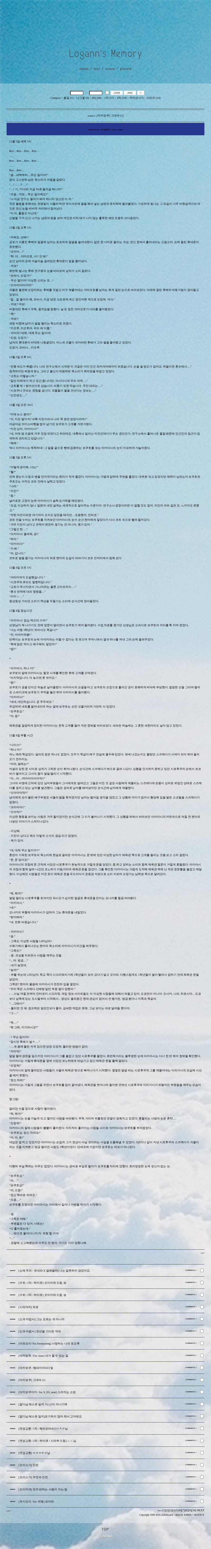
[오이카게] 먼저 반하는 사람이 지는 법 (42, 1489)
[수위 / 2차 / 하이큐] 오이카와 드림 (40, 1282)
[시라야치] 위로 (28, 1307)
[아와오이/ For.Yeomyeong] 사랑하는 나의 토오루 (49, 1343)
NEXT (200, 1510)
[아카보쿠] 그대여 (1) (31, 1380)
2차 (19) (122, 97)
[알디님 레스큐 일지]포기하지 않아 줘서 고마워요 (50, 1416)
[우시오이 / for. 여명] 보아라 (36, 1501)
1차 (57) (109, 97)
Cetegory (55, 97)
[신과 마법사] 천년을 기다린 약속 (39, 1331)
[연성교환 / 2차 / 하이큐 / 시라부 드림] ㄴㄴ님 (47, 1440)
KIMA (187, 1514)
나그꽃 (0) (82, 97)
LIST (202, 1253)
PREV (159, 1510)
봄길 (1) (68, 97)
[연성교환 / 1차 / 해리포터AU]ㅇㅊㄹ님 (43, 1428)
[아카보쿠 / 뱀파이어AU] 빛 (35, 1367)
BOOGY (199, 1514)
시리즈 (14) (153, 97)
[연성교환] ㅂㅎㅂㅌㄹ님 (34, 1453)
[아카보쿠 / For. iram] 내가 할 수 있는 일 (43, 1355)
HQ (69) (97, 97)
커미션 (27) (136, 97)
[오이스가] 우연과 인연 (33, 1477)
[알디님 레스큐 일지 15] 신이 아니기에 (42, 1404)
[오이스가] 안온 (28, 1465)
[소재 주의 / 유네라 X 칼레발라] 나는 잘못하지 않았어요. (54, 1270)
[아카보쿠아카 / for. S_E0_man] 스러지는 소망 (47, 1392)
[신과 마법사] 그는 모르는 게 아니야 (41, 1319)
